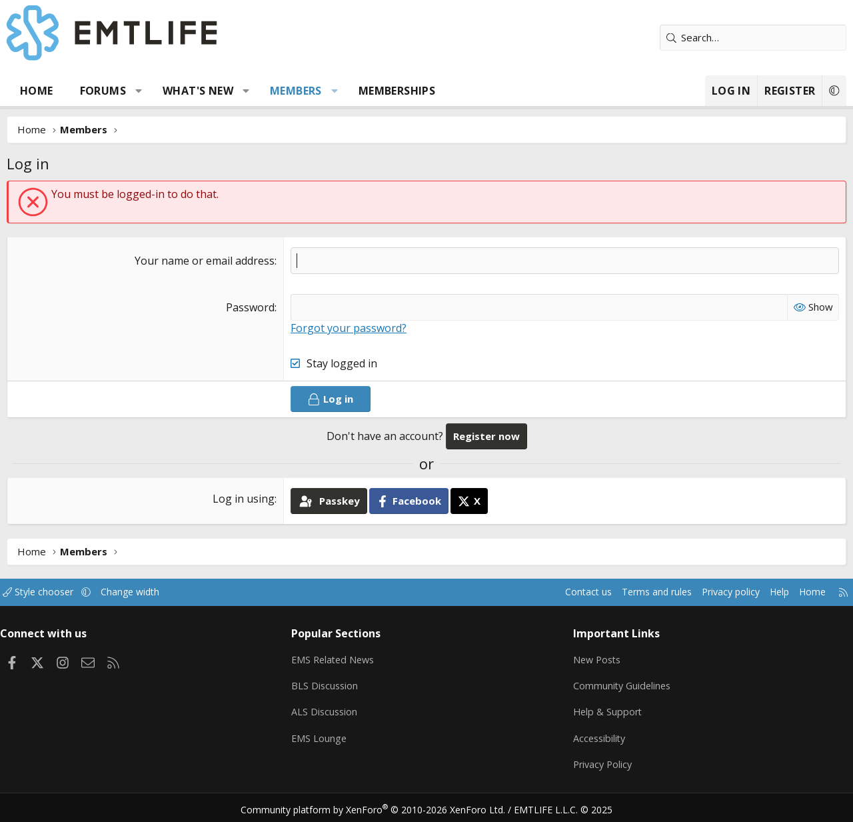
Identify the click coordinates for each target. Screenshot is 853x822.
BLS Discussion (329, 684)
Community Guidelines (620, 684)
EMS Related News (339, 658)
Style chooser (52, 592)
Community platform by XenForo (381, 806)
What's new (198, 90)
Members (296, 90)
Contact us (562, 592)
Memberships (397, 90)
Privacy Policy (601, 762)
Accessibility (597, 736)
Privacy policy (713, 592)
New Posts (595, 658)
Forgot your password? (349, 328)
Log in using (244, 498)
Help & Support (605, 710)
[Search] (753, 38)
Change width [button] (148, 592)
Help (765, 592)
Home (36, 90)
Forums (103, 90)
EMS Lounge (323, 736)
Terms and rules (634, 592)
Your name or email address (205, 260)
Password (250, 307)
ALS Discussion (329, 710)
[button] (139, 90)
